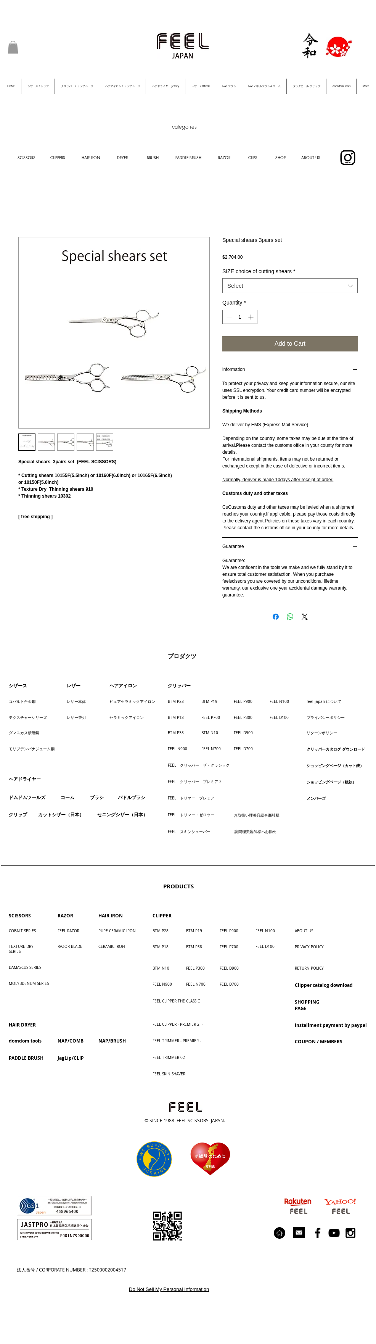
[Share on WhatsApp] (290, 616)
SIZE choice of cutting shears (259, 271)
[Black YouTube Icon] (334, 1233)
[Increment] (251, 317)
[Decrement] (228, 317)
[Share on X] (304, 616)
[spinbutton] (240, 317)
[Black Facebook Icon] (318, 1233)
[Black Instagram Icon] (350, 1233)
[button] (13, 47)
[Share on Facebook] (275, 616)
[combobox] (290, 285)
